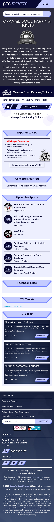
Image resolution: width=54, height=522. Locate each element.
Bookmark (12, 470)
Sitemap (24, 470)
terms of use (34, 477)
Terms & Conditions (26, 473)
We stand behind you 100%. (27, 165)
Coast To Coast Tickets (20, 486)
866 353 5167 (19, 451)
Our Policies (37, 470)
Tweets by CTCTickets (13, 306)
